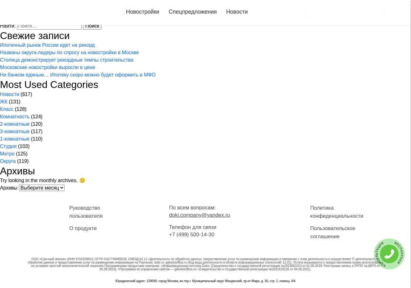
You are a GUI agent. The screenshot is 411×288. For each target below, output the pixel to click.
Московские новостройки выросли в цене (47, 67)
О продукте (83, 228)
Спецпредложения (193, 12)
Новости (237, 12)
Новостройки (143, 12)
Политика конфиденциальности (336, 212)
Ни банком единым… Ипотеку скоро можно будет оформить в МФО (78, 74)
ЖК (3, 101)
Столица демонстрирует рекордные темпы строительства (66, 60)
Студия (8, 146)
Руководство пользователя (86, 212)
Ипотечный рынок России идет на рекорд (47, 45)
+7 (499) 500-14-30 (191, 235)
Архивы (8, 187)
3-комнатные (14, 131)
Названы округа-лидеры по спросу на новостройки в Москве (69, 52)
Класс (7, 109)
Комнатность (14, 116)
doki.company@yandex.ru (199, 215)
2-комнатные (14, 124)
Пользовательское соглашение (332, 232)
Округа (8, 161)
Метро (7, 153)
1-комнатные (14, 139)
